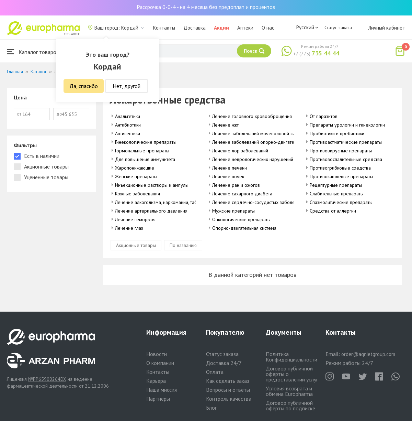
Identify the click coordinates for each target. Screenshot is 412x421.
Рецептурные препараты (336, 185)
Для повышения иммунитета (145, 159)
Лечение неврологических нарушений (252, 159)
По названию (183, 245)
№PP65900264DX (47, 379)
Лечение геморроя (135, 219)
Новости (156, 353)
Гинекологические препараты (145, 142)
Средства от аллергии (333, 211)
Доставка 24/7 (224, 362)
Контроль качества (228, 398)
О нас (268, 27)
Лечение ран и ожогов (236, 185)
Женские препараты (136, 176)
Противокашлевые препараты (341, 176)
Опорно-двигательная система (244, 228)
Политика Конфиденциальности (291, 356)
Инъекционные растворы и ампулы (151, 185)
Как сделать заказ (227, 380)
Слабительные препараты (337, 194)
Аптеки (245, 27)
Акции (221, 27)
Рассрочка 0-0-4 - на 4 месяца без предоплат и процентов (206, 6)
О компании (160, 362)
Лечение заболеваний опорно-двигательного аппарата (270, 142)
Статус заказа (338, 27)
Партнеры (158, 398)
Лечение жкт (225, 125)
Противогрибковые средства (340, 168)
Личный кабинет (386, 27)
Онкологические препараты (241, 219)
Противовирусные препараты (341, 151)
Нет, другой (126, 86)
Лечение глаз (129, 228)
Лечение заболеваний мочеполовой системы (260, 133)
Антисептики (127, 133)
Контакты (164, 27)
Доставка (194, 27)
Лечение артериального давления (151, 211)
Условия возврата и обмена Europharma (289, 391)
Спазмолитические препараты (341, 202)
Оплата (215, 371)
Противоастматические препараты (346, 142)
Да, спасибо (83, 86)
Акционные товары (136, 245)
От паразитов (323, 116)
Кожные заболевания (137, 194)
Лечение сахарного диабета (242, 194)
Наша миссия (161, 389)
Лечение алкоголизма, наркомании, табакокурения (168, 202)
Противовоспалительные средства (346, 159)
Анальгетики (127, 116)
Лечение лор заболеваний (240, 151)
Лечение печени (229, 168)
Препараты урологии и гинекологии (347, 125)
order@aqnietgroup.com (368, 354)
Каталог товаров (33, 51)
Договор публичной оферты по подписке (290, 405)
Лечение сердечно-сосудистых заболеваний (259, 202)
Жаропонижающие (134, 168)
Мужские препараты (233, 211)
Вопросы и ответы (228, 389)
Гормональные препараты (142, 151)
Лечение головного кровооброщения (252, 116)
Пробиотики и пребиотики (337, 133)
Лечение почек (228, 176)
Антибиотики (128, 125)
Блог (211, 407)
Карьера (156, 380)
